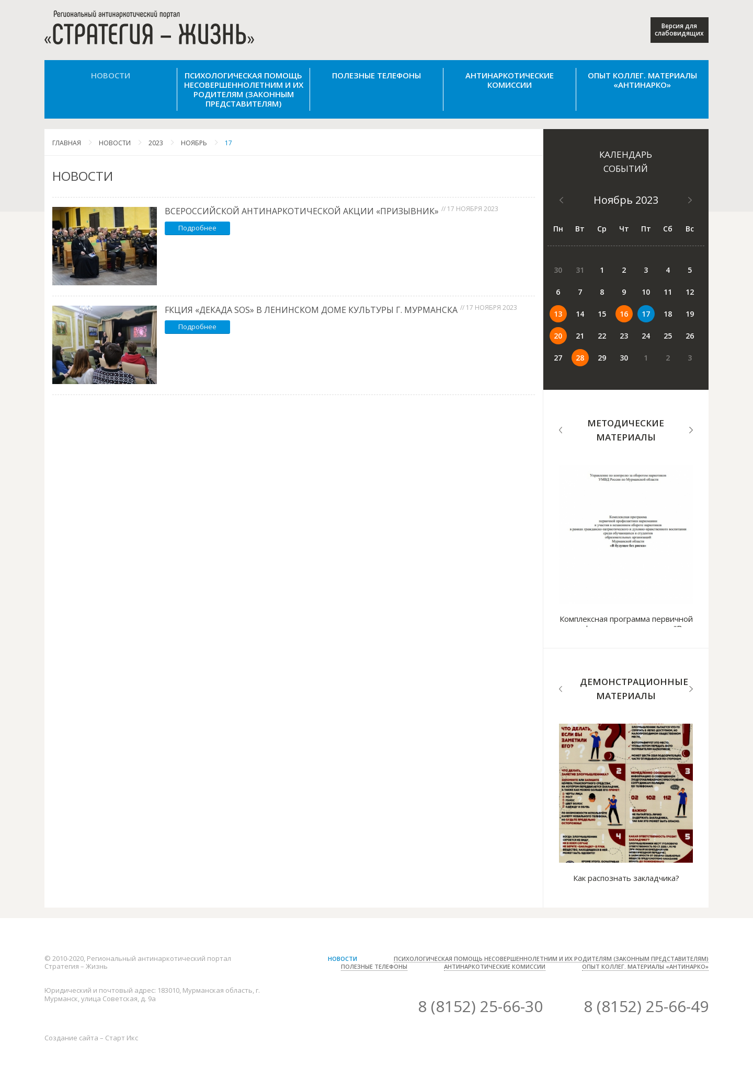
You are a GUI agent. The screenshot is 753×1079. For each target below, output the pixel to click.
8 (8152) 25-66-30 (480, 1006)
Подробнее (197, 228)
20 (558, 336)
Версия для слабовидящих (679, 29)
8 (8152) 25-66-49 (646, 1006)
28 (580, 358)
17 (228, 142)
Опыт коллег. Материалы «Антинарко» (642, 80)
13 (558, 314)
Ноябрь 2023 (626, 200)
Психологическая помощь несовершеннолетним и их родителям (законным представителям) (243, 89)
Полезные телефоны (376, 75)
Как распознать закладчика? (626, 878)
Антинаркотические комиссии (509, 80)
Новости (110, 75)
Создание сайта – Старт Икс (91, 1037)
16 (624, 314)
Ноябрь (194, 142)
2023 (156, 142)
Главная (66, 142)
